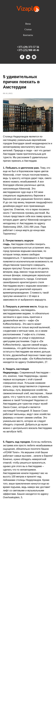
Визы (28, 23)
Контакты (28, 35)
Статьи (28, 29)
